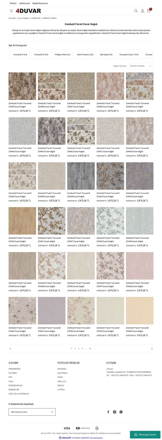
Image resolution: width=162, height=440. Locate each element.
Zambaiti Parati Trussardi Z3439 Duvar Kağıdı (108, 329)
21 (90, 348)
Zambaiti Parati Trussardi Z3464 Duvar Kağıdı (20, 150)
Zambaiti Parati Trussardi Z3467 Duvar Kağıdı (78, 105)
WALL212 (61, 381)
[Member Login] (142, 11)
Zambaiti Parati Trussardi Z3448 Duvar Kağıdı (49, 284)
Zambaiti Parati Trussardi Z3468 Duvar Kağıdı (49, 105)
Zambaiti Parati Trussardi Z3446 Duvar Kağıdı (137, 284)
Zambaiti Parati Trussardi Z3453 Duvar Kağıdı (137, 195)
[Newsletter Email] (32, 412)
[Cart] (149, 11)
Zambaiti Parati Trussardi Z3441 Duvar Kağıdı (49, 329)
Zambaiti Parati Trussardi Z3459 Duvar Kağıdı (20, 195)
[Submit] (52, 412)
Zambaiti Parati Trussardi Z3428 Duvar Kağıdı (78, 195)
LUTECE (61, 389)
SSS (10, 377)
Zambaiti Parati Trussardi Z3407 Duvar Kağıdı (78, 239)
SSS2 (11, 381)
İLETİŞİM (13, 373)
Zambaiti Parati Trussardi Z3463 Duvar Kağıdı (49, 150)
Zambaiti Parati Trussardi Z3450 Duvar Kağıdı (108, 239)
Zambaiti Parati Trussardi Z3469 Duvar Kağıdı (20, 105)
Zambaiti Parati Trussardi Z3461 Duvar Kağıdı (108, 150)
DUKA (60, 377)
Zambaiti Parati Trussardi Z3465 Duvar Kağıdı (137, 105)
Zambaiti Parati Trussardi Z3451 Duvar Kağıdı (49, 239)
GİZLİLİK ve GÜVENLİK (19, 394)
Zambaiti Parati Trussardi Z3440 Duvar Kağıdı (78, 329)
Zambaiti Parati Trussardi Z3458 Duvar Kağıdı (49, 195)
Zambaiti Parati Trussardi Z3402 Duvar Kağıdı (78, 284)
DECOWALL (62, 373)
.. (86, 348)
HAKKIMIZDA (14, 369)
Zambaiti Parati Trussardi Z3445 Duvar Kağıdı (20, 284)
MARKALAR (14, 389)
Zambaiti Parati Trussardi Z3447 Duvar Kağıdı (108, 284)
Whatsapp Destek (145, 434)
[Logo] (28, 11)
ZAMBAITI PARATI (49, 18)
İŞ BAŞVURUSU (15, 385)
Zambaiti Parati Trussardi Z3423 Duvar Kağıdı (20, 239)
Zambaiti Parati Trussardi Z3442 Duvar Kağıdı (20, 329)
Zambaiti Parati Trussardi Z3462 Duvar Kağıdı (78, 150)
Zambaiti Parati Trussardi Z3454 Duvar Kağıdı (108, 195)
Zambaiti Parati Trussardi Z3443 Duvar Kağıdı (137, 329)
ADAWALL (62, 369)
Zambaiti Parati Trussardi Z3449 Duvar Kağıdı (137, 239)
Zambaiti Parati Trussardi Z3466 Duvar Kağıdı (108, 105)
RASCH (60, 385)
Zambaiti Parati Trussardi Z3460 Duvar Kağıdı (137, 150)
